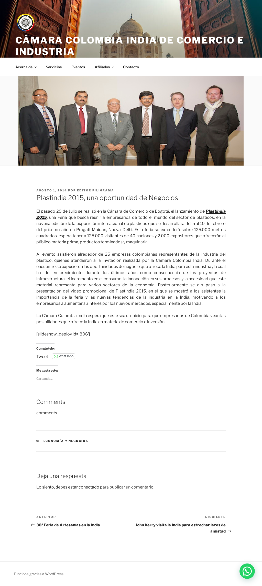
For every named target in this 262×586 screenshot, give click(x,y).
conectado (89, 487)
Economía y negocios (66, 441)
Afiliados (105, 67)
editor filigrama (95, 190)
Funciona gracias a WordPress (38, 574)
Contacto (131, 67)
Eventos (78, 67)
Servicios (54, 67)
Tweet (42, 356)
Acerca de (26, 67)
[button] (247, 571)
